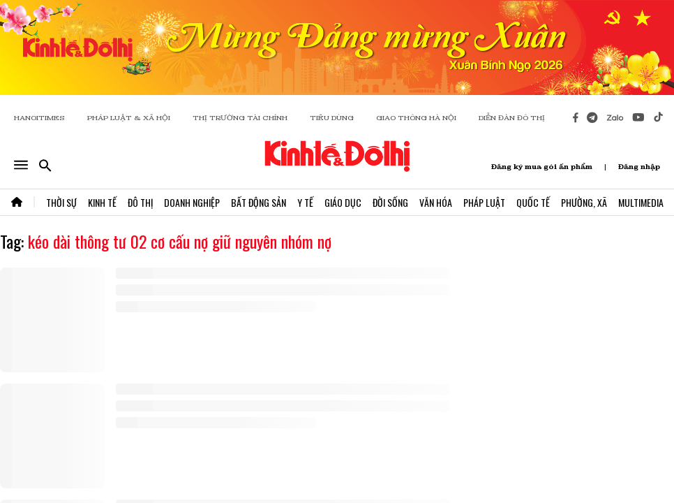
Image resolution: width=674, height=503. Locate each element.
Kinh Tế (102, 202)
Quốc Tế (533, 202)
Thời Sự (61, 202)
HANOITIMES (39, 117)
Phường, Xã (584, 202)
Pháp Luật (484, 202)
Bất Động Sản (258, 202)
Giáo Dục (342, 202)
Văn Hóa (435, 202)
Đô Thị (140, 202)
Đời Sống (390, 202)
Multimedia (641, 202)
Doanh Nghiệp (192, 202)
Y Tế (305, 202)
